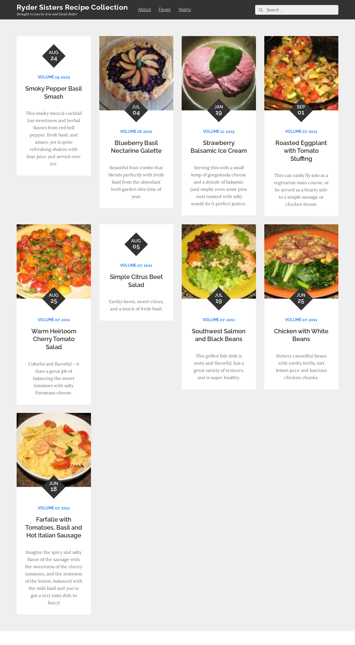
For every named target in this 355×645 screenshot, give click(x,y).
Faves (165, 9)
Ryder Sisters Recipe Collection (72, 7)
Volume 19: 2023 (54, 77)
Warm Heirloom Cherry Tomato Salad (53, 339)
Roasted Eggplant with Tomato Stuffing (301, 150)
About (144, 9)
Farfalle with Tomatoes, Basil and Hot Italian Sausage (53, 527)
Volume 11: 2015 (219, 131)
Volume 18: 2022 (136, 131)
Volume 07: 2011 (301, 131)
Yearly (184, 9)
